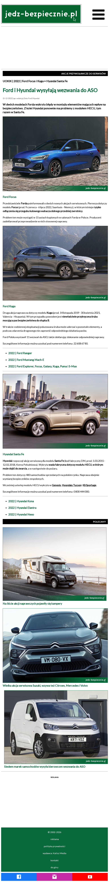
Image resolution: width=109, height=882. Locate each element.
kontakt (54, 860)
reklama (54, 839)
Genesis (56, 485)
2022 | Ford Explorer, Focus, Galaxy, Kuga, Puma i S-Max (42, 366)
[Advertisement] (54, 48)
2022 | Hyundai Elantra (22, 507)
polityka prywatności (54, 846)
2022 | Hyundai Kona (21, 501)
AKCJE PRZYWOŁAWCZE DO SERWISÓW (83, 73)
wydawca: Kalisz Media (54, 853)
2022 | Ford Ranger (20, 353)
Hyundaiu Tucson (71, 485)
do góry (54, 867)
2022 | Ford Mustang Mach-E (26, 359)
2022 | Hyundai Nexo (21, 514)
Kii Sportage (89, 485)
